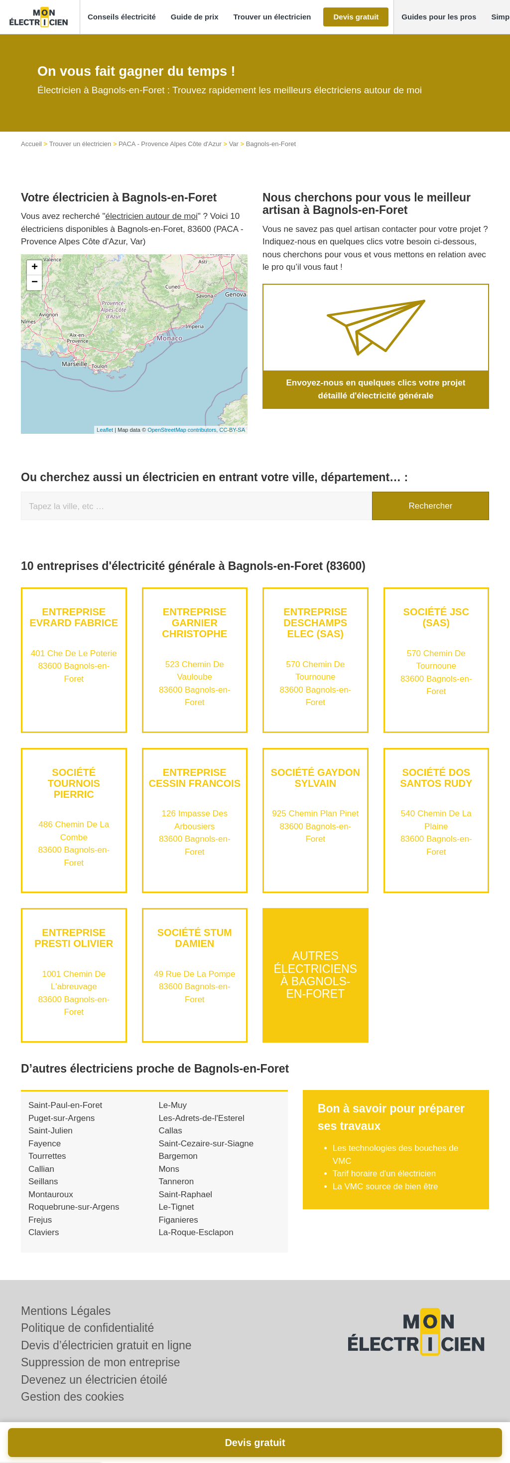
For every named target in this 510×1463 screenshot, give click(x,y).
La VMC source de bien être (385, 1186)
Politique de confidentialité (87, 1327)
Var (234, 144)
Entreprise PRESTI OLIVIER (73, 938)
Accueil (31, 144)
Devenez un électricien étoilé (94, 1379)
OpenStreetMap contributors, (183, 430)
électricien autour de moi (152, 216)
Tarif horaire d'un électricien (384, 1173)
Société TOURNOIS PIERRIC (74, 783)
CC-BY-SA (232, 430)
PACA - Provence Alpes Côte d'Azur (170, 144)
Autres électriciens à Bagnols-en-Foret (315, 975)
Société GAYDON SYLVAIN (315, 778)
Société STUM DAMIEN (194, 938)
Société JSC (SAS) (436, 617)
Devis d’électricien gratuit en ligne (106, 1345)
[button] (121, 17)
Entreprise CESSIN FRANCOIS (195, 778)
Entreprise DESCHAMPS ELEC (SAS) (315, 622)
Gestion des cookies (72, 1396)
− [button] (34, 282)
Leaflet (105, 430)
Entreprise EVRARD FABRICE (73, 617)
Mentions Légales (66, 1310)
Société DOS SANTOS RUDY (436, 778)
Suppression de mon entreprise (100, 1362)
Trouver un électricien (80, 144)
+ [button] (34, 267)
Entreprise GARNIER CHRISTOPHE (194, 622)
